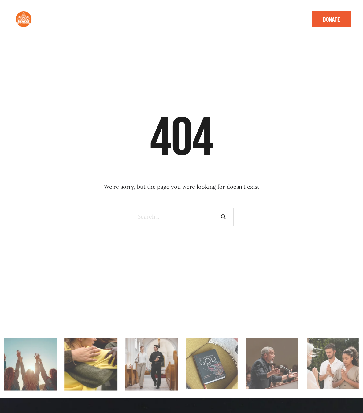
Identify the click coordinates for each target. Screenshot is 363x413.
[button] (98, 15)
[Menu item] (58, 15)
